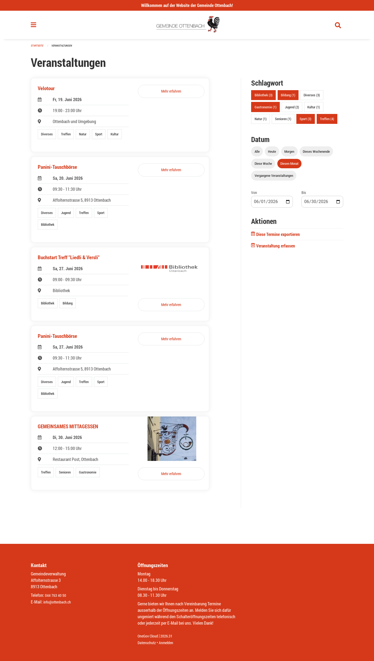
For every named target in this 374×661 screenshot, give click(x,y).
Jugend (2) (292, 109)
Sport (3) (305, 121)
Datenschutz (148, 642)
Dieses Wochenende (316, 153)
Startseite (38, 48)
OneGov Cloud (149, 636)
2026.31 (170, 636)
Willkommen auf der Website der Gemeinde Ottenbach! (187, 5)
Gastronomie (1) (266, 109)
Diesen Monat (289, 165)
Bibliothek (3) (264, 97)
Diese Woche (263, 165)
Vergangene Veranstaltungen (274, 178)
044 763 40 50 (57, 595)
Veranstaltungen (64, 48)
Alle (257, 153)
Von (254, 194)
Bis (303, 194)
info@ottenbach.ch (59, 602)
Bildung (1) (288, 97)
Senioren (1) (283, 121)
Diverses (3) (312, 97)
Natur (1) (261, 121)
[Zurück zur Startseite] (187, 26)
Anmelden (169, 642)
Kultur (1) (313, 109)
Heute (272, 153)
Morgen (289, 153)
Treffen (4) (327, 121)
